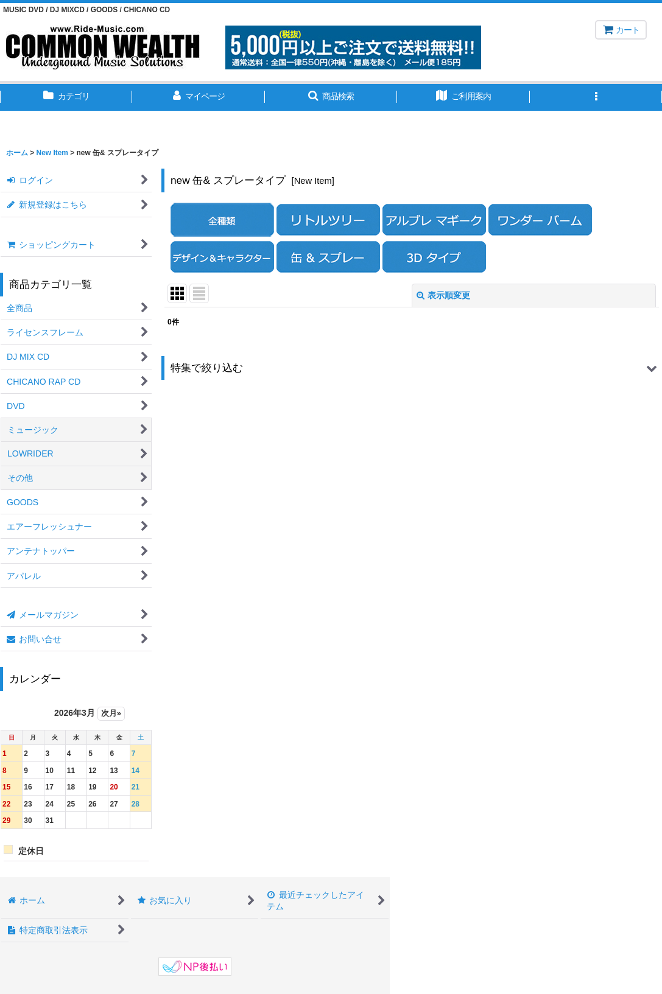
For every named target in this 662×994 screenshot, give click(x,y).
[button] (331, 97)
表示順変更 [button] (443, 295)
